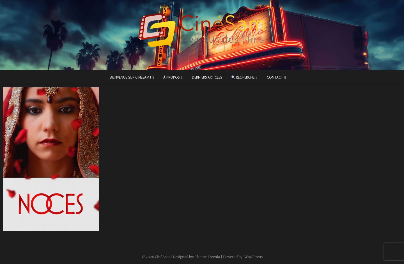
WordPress (253, 257)
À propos (171, 77)
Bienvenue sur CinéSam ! (130, 77)
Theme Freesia (207, 257)
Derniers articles (207, 77)
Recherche (242, 77)
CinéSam (162, 257)
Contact (275, 77)
